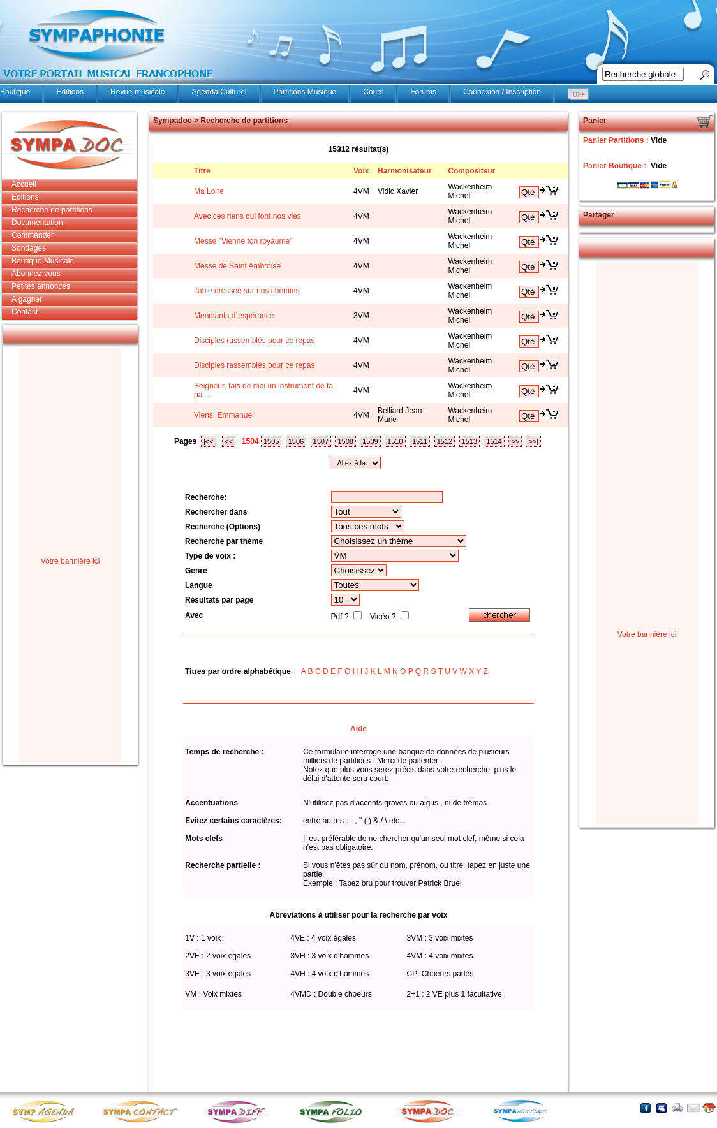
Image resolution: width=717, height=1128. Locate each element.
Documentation (37, 222)
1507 (321, 441)
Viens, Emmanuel (224, 415)
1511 (419, 441)
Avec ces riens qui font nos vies (247, 216)
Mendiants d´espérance (234, 315)
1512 (444, 441)
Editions (70, 91)
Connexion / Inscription (502, 91)
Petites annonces (40, 286)
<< (229, 441)
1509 (370, 441)
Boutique (15, 91)
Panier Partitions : (617, 140)
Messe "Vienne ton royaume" (243, 241)
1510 (395, 441)
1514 (493, 441)
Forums (423, 91)
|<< (208, 441)
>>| (533, 441)
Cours (373, 91)
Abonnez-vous (36, 273)
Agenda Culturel (218, 91)
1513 (469, 441)
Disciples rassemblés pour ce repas (254, 340)
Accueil (23, 184)
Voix (361, 170)
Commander (32, 235)
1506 (296, 441)
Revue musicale (137, 91)
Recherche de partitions (51, 209)
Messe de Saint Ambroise (237, 265)
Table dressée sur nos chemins (246, 290)
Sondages (28, 248)
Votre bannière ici (70, 561)
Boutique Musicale (42, 260)
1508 (345, 441)
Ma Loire (209, 191)
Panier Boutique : (616, 165)
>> (515, 441)
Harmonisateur (405, 170)
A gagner (26, 299)
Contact (24, 311)
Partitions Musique (305, 91)
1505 (271, 441)
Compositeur (471, 170)
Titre (202, 170)
